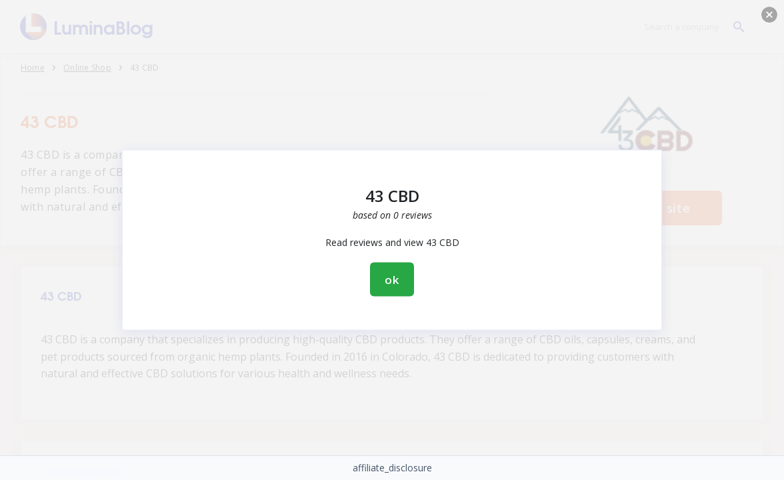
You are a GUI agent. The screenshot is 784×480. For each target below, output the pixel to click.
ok (392, 279)
